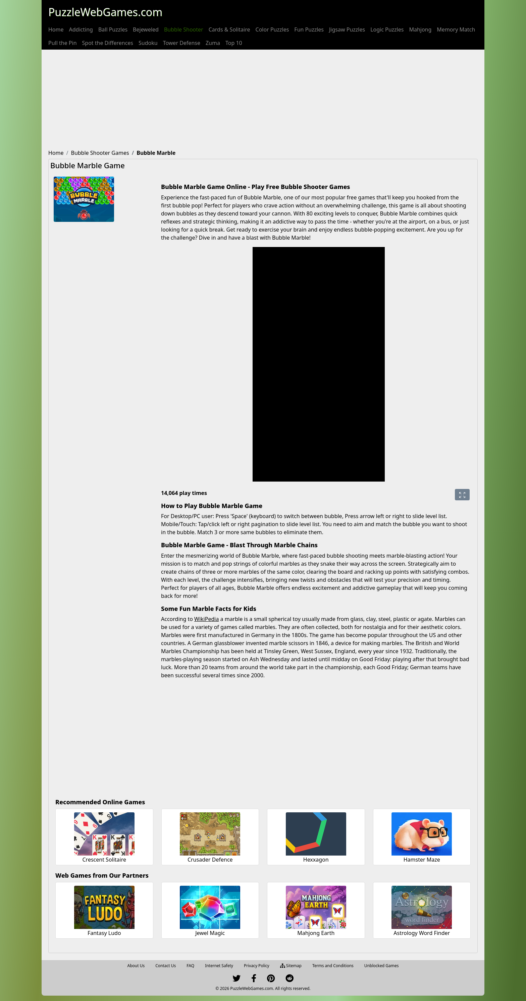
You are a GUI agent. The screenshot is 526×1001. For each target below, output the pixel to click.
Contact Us (165, 965)
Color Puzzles (272, 29)
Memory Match (456, 29)
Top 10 (233, 43)
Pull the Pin (62, 43)
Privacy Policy (256, 965)
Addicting (81, 29)
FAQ (190, 965)
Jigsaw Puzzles (347, 29)
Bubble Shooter (183, 29)
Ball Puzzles (112, 29)
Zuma (213, 43)
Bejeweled (146, 29)
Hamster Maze (422, 859)
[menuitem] (56, 29)
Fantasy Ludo (104, 933)
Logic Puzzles (387, 29)
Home (56, 29)
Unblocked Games (381, 965)
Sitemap (291, 965)
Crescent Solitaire (104, 859)
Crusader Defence (210, 859)
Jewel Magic (210, 933)
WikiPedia (206, 619)
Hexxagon (316, 859)
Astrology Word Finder (421, 933)
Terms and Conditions (333, 965)
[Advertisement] (263, 100)
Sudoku (148, 43)
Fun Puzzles (309, 29)
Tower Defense (181, 43)
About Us (136, 965)
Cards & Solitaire (229, 29)
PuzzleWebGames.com (105, 12)
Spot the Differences (108, 43)
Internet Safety (219, 965)
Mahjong (420, 29)
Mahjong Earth (315, 933)
